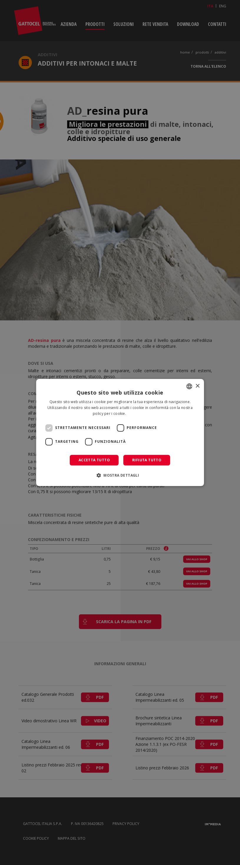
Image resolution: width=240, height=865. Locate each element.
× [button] (197, 386)
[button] (120, 475)
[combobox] (189, 386)
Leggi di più (137, 413)
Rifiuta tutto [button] (146, 460)
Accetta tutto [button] (94, 460)
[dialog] (120, 432)
